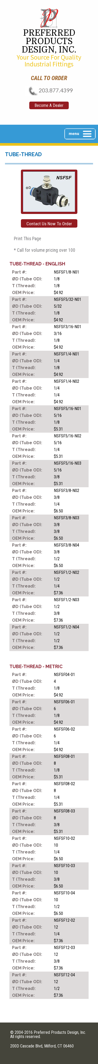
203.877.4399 (49, 90)
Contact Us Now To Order (49, 223)
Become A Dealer (49, 105)
